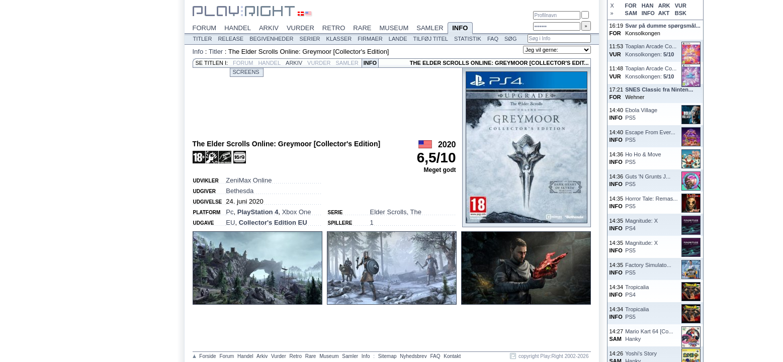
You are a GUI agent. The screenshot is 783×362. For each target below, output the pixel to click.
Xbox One (296, 212)
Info (460, 28)
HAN (648, 6)
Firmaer (370, 39)
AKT (664, 13)
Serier (310, 39)
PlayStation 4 (258, 212)
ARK (664, 6)
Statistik (467, 39)
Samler (429, 28)
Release (230, 39)
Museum (393, 28)
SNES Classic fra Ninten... (659, 89)
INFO (648, 13)
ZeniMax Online (249, 180)
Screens (246, 72)
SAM (631, 13)
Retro (333, 28)
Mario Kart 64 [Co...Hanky (649, 335)
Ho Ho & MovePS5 (643, 158)
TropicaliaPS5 (637, 313)
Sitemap (387, 356)
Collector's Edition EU (273, 222)
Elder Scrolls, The (395, 212)
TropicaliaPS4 (637, 291)
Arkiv (269, 28)
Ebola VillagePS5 (641, 114)
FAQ (492, 39)
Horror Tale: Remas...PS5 (651, 202)
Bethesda (239, 191)
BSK (680, 13)
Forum (205, 28)
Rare (362, 28)
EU (230, 222)
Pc (229, 212)
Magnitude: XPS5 (641, 246)
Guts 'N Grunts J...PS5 (647, 180)
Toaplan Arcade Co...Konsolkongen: (650, 50)
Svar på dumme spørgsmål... (663, 26)
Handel (237, 28)
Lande (398, 39)
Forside (207, 356)
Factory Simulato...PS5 (648, 269)
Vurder (300, 28)
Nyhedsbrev (413, 356)
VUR (680, 6)
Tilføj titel (430, 39)
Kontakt (452, 356)
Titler (202, 39)
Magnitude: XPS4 (641, 224)
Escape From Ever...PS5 (650, 136)
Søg (510, 39)
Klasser (339, 39)
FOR (631, 6)
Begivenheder (271, 39)
